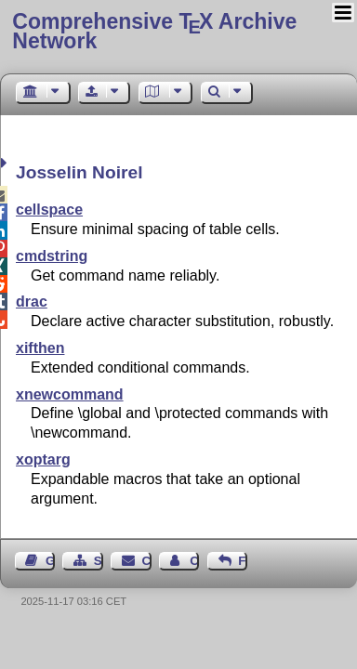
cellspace (49, 209)
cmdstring (51, 256)
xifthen (40, 348)
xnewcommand (70, 394)
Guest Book (50, 561)
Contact (147, 561)
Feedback (242, 561)
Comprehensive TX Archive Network (154, 31)
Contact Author (194, 561)
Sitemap (98, 561)
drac (31, 301)
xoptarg (43, 459)
